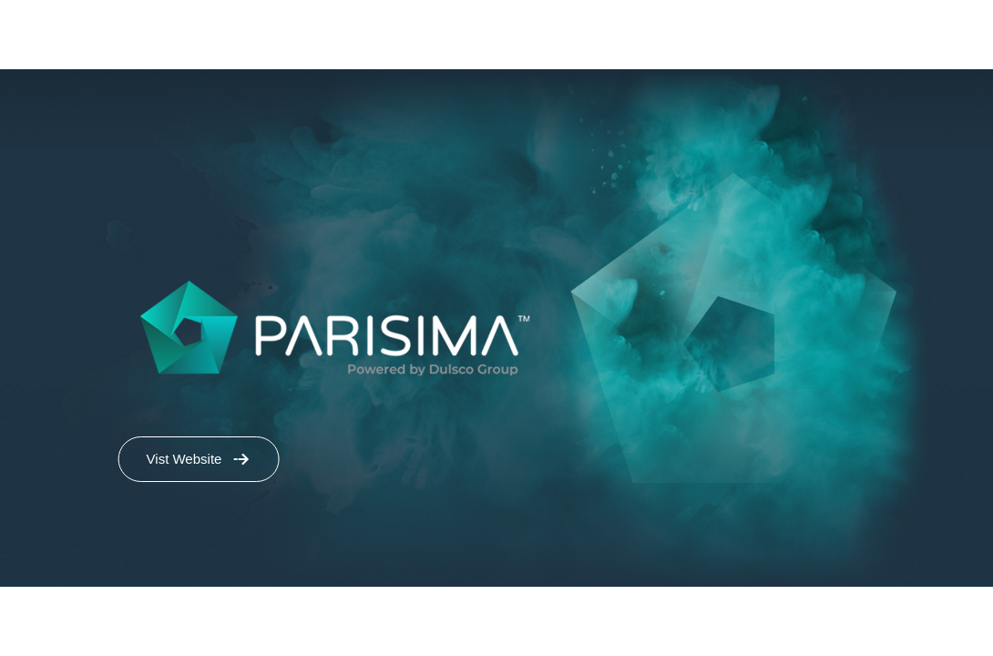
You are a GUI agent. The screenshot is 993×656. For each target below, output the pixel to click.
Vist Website (184, 458)
